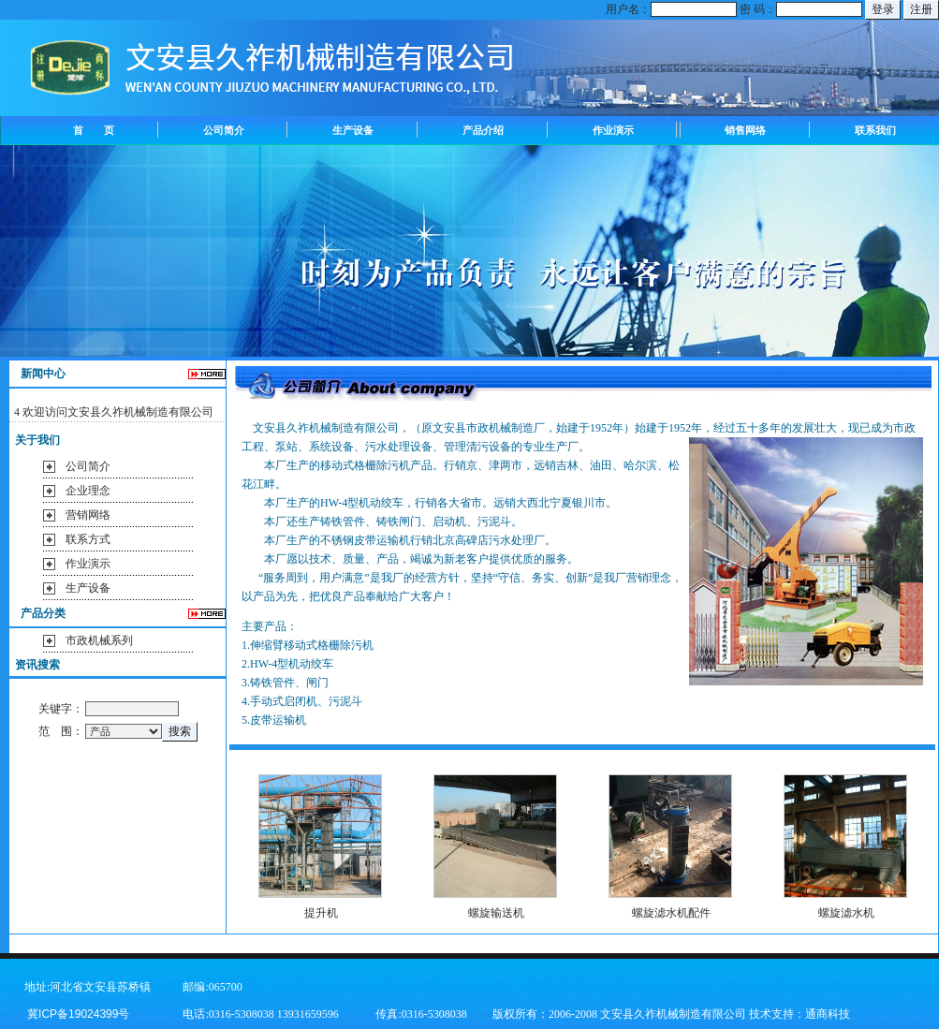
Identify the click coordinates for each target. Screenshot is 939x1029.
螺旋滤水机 (846, 912)
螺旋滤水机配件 (671, 912)
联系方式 (88, 539)
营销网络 (88, 515)
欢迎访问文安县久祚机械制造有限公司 (117, 412)
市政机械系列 (99, 640)
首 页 (93, 130)
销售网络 (745, 130)
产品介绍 (483, 130)
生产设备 (353, 130)
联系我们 (875, 130)
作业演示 (613, 130)
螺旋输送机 (496, 912)
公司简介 (223, 130)
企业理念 (88, 490)
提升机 (321, 912)
